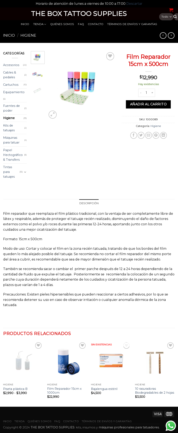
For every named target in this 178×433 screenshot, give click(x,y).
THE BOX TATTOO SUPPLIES (79, 13)
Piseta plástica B (15, 389)
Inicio (25, 24)
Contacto (95, 24)
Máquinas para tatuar (11, 140)
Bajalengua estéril (104, 389)
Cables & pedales (9, 75)
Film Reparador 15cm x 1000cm (64, 390)
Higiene (28, 35)
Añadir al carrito (148, 104)
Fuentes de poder (11, 108)
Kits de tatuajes (9, 128)
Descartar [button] (134, 4)
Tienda (39, 24)
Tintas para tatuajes (9, 172)
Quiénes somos (62, 24)
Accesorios (11, 65)
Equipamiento (14, 92)
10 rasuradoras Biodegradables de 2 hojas (154, 390)
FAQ (81, 24)
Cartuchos (10, 85)
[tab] (89, 203)
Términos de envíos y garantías (132, 24)
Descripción (89, 203)
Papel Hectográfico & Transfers (13, 155)
